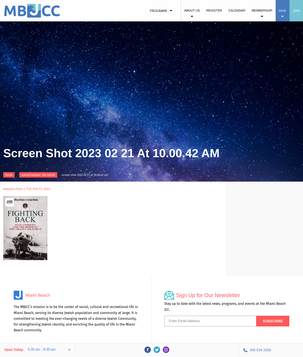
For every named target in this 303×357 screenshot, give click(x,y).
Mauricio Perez (13, 189)
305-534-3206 (260, 350)
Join (296, 10)
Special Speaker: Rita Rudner (38, 174)
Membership (262, 10)
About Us (192, 10)
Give (282, 10)
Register (214, 10)
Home (8, 174)
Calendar (237, 10)
